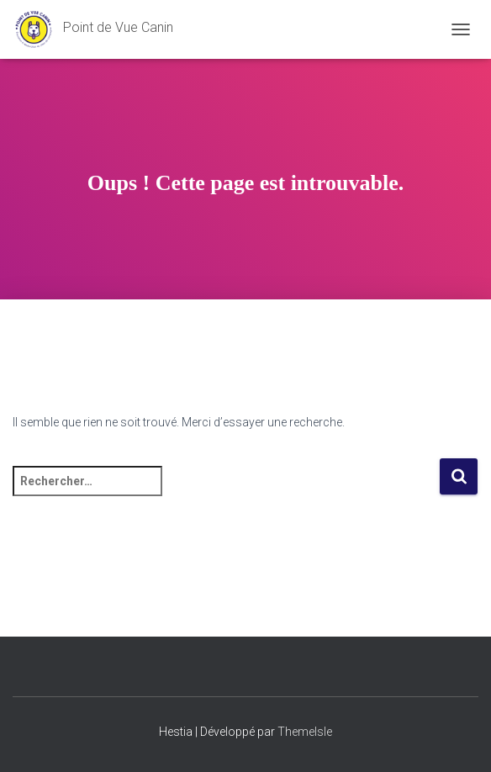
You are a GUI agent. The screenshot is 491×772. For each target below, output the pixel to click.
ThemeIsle (304, 731)
